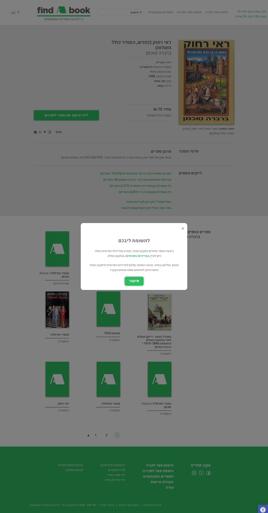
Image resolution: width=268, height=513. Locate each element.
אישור (134, 281)
